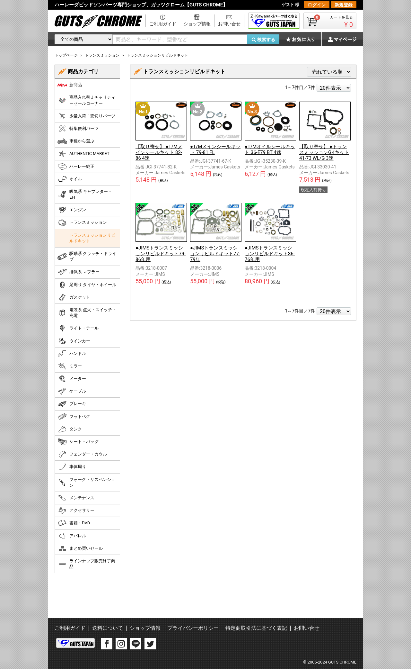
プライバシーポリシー (193, 628)
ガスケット (73, 297)
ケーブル (71, 391)
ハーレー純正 (75, 166)
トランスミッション (82, 223)
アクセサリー (75, 510)
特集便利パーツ (78, 128)
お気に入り (303, 39)
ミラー (69, 366)
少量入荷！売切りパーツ (86, 116)
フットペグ (73, 416)
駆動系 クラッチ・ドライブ (86, 256)
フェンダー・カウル (82, 454)
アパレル (71, 536)
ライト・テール (78, 328)
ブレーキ (71, 404)
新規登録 (344, 4)
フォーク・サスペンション (86, 482)
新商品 (69, 85)
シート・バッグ (78, 441)
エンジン (71, 210)
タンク (69, 429)
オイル (69, 179)
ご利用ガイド (162, 23)
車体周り (71, 467)
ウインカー (73, 341)
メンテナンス (75, 498)
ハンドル (71, 353)
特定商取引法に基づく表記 (256, 628)
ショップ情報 (197, 23)
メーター (71, 378)
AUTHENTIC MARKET (83, 153)
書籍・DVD (73, 523)
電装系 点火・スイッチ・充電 (86, 312)
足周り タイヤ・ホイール (86, 285)
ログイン (317, 4)
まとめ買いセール (80, 548)
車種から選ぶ (75, 141)
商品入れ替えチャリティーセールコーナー (86, 100)
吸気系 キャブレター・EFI (84, 194)
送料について (107, 628)
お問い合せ (229, 23)
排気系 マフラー (78, 272)
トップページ (66, 55)
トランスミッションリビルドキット (92, 238)
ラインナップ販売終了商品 (86, 563)
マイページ (338, 39)
